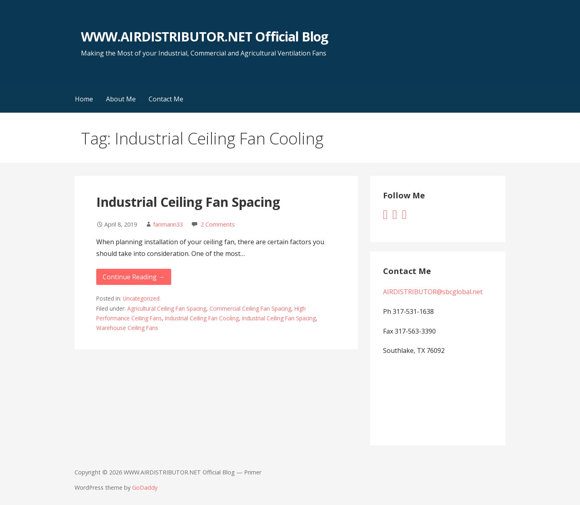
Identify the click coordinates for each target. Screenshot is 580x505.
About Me (121, 99)
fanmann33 (168, 224)
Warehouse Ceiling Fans (127, 328)
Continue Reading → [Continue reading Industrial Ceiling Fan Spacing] (134, 276)
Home (84, 99)
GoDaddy (144, 487)
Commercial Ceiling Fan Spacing (250, 308)
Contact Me (166, 99)
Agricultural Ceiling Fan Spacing (166, 308)
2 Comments (218, 224)
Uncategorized (141, 298)
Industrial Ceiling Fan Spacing (188, 201)
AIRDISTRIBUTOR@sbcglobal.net (433, 291)
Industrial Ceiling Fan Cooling (202, 318)
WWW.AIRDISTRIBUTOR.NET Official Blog (204, 36)
